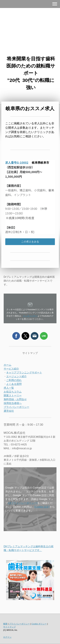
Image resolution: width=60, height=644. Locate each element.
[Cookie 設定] (42, 506)
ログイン (7, 637)
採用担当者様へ (13, 403)
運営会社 (9, 410)
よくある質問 (14, 384)
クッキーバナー (30, 316)
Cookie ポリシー (39, 624)
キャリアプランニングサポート (24, 372)
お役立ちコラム (13, 391)
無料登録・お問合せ (15, 399)
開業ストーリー (13, 395)
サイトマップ (9, 627)
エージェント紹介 (16, 376)
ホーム (7, 365)
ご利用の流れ (14, 380)
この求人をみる (30, 241)
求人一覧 (9, 387)
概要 (5, 624)
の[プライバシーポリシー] (22, 503)
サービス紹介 (11, 368)
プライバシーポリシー (16, 407)
